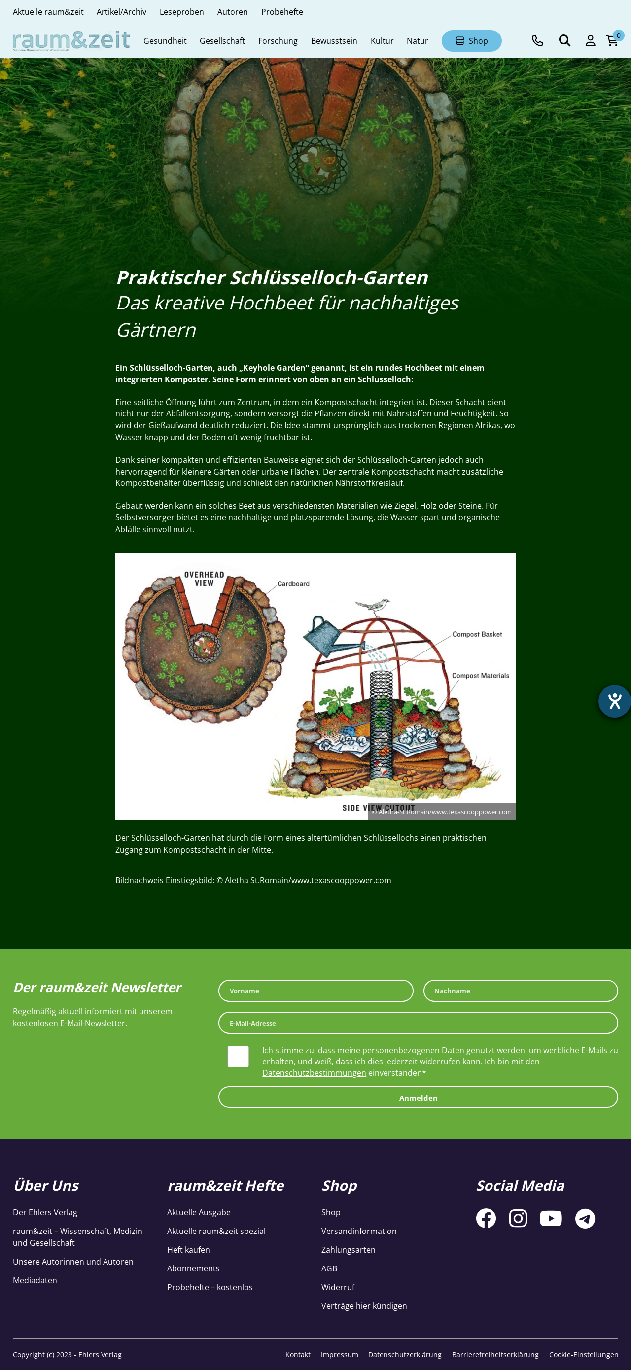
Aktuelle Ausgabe (199, 1212)
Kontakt (298, 1354)
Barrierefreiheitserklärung (495, 1354)
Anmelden (418, 1098)
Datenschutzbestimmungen (314, 1072)
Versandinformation (359, 1230)
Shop (331, 1212)
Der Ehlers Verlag (45, 1212)
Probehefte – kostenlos (210, 1287)
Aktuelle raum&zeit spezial (216, 1230)
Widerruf (337, 1287)
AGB (329, 1268)
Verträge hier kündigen (364, 1305)
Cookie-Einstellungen (584, 1354)
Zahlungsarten (348, 1249)
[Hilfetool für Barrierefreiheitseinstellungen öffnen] (614, 701)
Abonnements (193, 1268)
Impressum (339, 1354)
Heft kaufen (188, 1249)
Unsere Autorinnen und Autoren (73, 1261)
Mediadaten (35, 1280)
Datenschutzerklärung (405, 1354)
